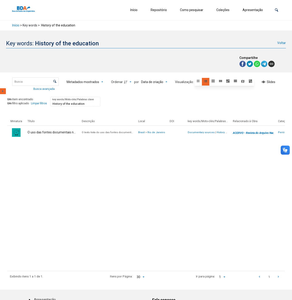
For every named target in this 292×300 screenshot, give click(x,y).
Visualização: (184, 82)
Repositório (159, 10)
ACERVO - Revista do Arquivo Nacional (256, 133)
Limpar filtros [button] (39, 103)
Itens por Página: (121, 276)
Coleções (222, 10)
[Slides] (269, 82)
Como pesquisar (191, 10)
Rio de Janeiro (156, 132)
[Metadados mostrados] (84, 82)
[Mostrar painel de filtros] (3, 91)
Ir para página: (205, 276)
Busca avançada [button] (44, 89)
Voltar (281, 43)
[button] (276, 10)
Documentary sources (201, 132)
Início (134, 10)
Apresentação (253, 10)
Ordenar (117, 82)
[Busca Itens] (35, 81)
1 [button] (269, 277)
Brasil (141, 132)
